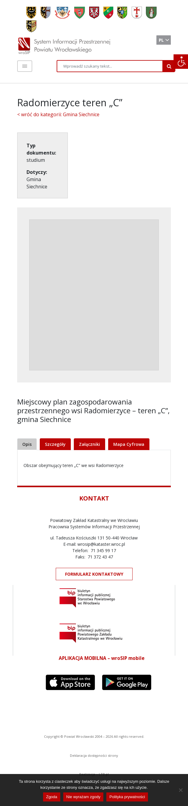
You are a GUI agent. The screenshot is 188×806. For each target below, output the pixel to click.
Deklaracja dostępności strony (94, 755)
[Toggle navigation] (24, 66)
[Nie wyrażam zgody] (180, 790)
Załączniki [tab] (89, 444)
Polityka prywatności (127, 797)
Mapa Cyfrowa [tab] (128, 444)
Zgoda (51, 797)
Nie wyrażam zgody (83, 797)
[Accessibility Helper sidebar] (181, 61)
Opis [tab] (27, 444)
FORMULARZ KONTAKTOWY (94, 574)
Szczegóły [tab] (55, 444)
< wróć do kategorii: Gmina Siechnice (58, 114)
